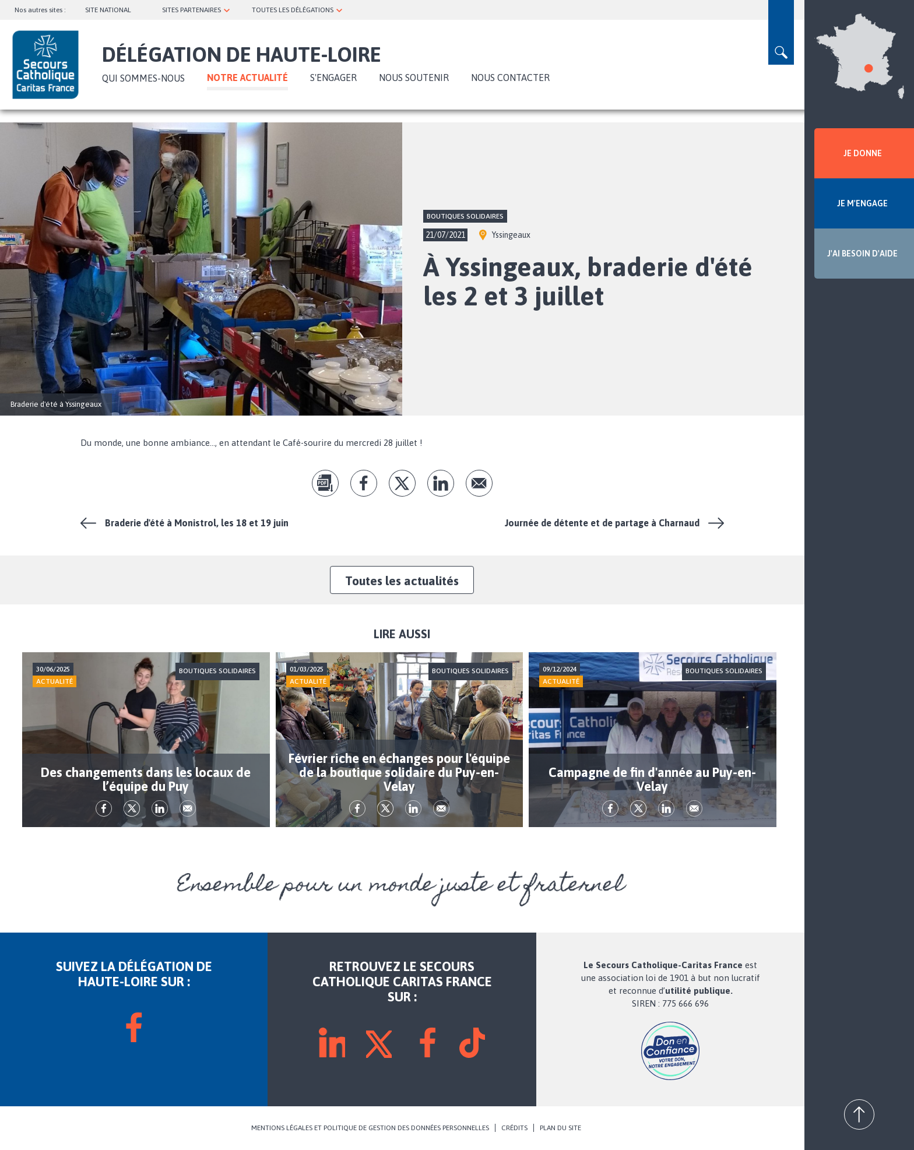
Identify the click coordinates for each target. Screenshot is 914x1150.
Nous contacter (510, 77)
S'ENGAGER (333, 77)
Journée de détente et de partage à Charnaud (602, 523)
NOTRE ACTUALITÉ (247, 77)
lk (440, 483)
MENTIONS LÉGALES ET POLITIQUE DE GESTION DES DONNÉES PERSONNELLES (370, 1128)
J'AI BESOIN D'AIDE (862, 253)
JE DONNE (862, 153)
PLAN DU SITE (560, 1128)
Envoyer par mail (479, 483)
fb (363, 483)
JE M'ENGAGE (862, 203)
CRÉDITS (514, 1128)
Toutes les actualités (402, 581)
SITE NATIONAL (108, 10)
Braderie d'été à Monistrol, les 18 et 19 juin (197, 523)
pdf (325, 483)
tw (402, 483)
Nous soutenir (414, 77)
